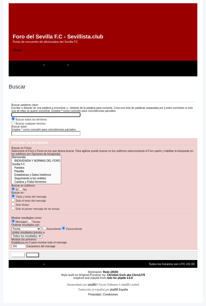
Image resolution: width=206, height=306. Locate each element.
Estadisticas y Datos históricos (36, 175)
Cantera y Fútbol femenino (36, 182)
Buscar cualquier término (28, 123)
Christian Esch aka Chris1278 (126, 275)
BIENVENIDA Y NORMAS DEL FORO (36, 161)
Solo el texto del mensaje (28, 200)
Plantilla (36, 171)
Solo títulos (20, 204)
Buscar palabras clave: (25, 104)
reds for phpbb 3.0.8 (120, 277)
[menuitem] (44, 72)
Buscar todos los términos (29, 119)
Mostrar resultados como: (26, 217)
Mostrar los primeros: (24, 239)
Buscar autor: (19, 126)
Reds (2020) (110, 272)
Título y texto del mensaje (29, 196)
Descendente (72, 228)
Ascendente (52, 228)
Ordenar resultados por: (25, 224)
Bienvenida (36, 157)
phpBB (92, 284)
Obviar (17, 50)
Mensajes (19, 221)
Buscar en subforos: (23, 185)
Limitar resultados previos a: (28, 232)
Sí (14, 189)
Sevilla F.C (36, 164)
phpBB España (119, 289)
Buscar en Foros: (21, 148)
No (23, 189)
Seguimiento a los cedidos (36, 178)
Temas (34, 221)
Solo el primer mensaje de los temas (35, 208)
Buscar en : (18, 192)
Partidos (36, 168)
